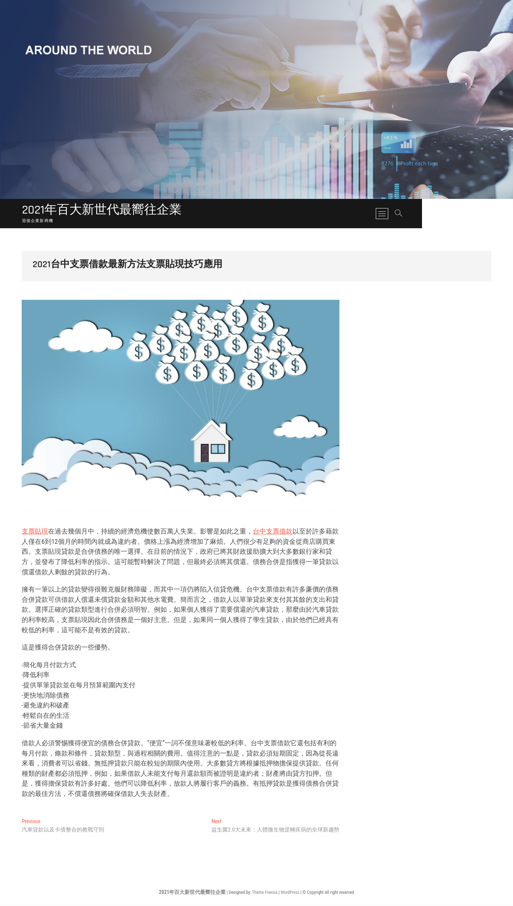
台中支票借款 (272, 531)
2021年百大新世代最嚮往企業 (106, 211)
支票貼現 (35, 531)
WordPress (290, 892)
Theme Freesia (264, 892)
